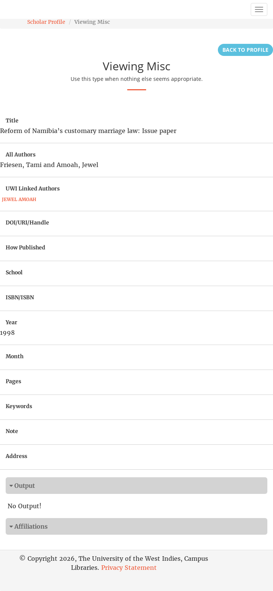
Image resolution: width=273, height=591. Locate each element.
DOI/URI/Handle (27, 222)
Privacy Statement (129, 567)
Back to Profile (245, 49)
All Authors (20, 154)
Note (12, 431)
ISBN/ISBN (20, 297)
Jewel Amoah (19, 199)
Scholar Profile (46, 22)
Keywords (19, 406)
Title (12, 120)
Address (16, 456)
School (14, 272)
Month (14, 356)
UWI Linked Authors (33, 188)
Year (11, 322)
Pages (13, 381)
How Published (25, 247)
